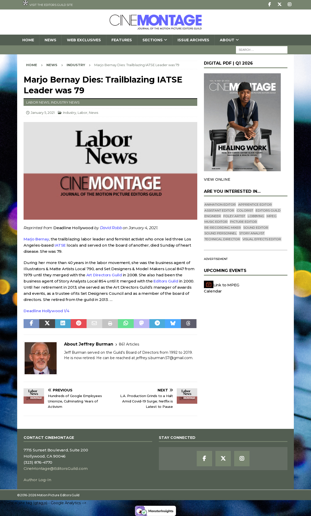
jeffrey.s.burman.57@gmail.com (164, 358)
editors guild (268, 210)
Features (121, 40)
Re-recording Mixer (222, 227)
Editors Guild (165, 281)
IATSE (60, 245)
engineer (212, 216)
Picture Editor (243, 222)
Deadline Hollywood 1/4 (46, 310)
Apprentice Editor (255, 204)
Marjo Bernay (36, 239)
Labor (82, 112)
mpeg (271, 216)
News (50, 40)
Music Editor (215, 222)
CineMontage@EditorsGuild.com (55, 468)
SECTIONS (152, 40)
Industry (69, 112)
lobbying (256, 216)
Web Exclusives (84, 40)
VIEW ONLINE (217, 179)
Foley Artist (234, 216)
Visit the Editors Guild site (47, 3)
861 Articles (129, 344)
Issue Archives (193, 40)
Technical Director (222, 239)
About (227, 40)
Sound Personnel (220, 233)
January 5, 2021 (43, 112)
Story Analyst (251, 233)
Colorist (245, 210)
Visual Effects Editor (262, 239)
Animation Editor (220, 204)
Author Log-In (37, 479)
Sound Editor (255, 227)
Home (28, 40)
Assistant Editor (219, 210)
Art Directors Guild (104, 274)
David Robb (111, 227)
